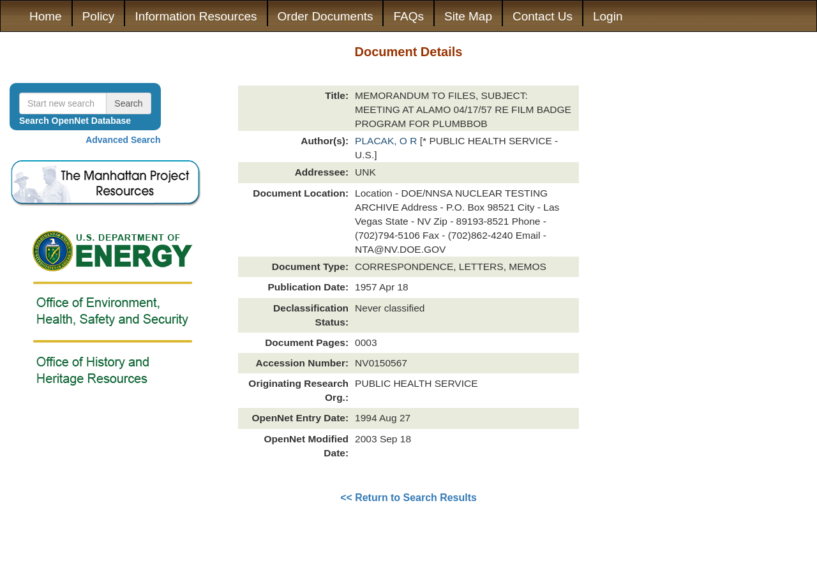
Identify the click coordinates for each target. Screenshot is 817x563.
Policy (98, 16)
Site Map (468, 16)
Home (45, 16)
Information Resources (196, 16)
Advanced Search (123, 140)
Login (608, 16)
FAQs (408, 16)
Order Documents (325, 16)
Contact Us (543, 16)
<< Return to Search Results (408, 497)
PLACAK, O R (387, 140)
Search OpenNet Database (75, 121)
